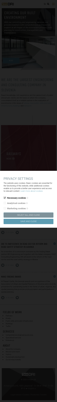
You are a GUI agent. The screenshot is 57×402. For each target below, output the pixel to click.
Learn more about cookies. (31, 191)
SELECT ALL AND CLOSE (28, 215)
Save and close (28, 221)
